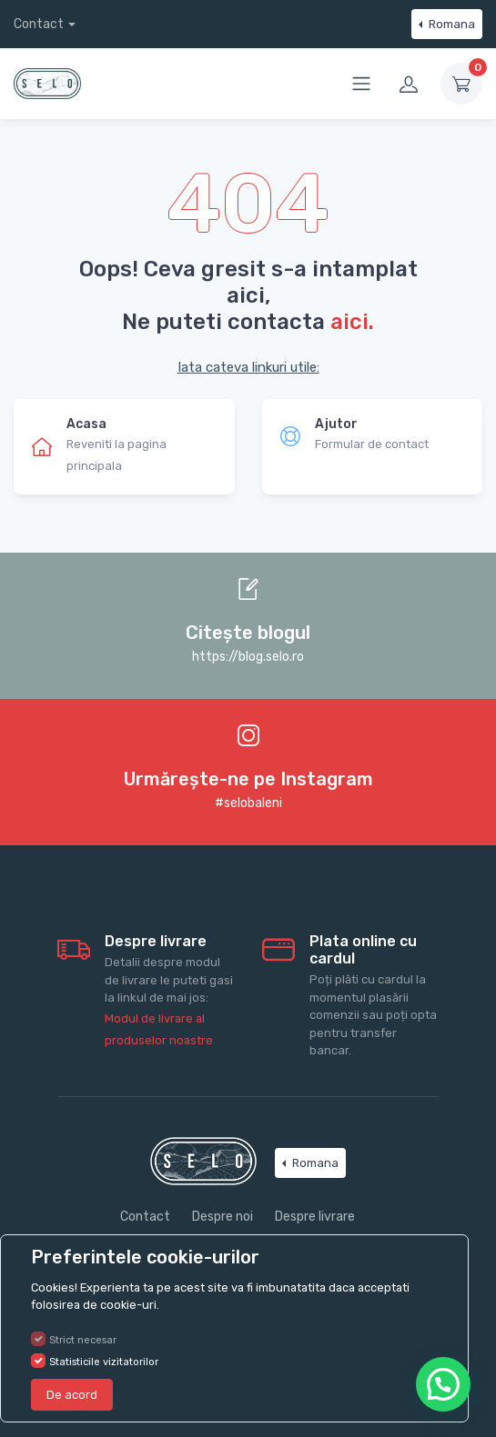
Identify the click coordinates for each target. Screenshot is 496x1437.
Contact (39, 24)
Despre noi (222, 1216)
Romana (450, 24)
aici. (352, 321)
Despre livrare (315, 1216)
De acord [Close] (71, 1395)
